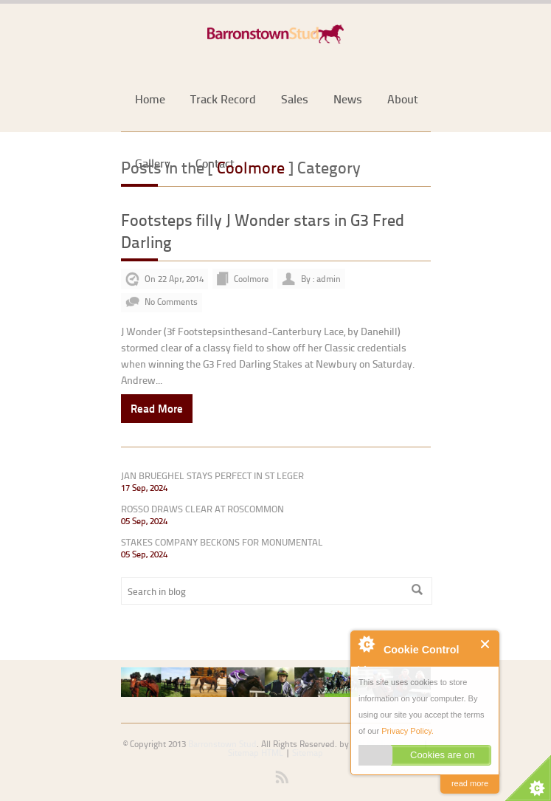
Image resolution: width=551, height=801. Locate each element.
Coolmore (251, 278)
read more (469, 783)
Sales (294, 98)
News (347, 98)
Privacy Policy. (407, 730)
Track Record (223, 98)
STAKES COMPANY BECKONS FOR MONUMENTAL (222, 542)
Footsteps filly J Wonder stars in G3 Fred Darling (262, 230)
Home (150, 98)
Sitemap (307, 752)
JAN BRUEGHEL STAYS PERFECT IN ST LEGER (212, 475)
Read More (157, 408)
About (402, 98)
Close (486, 644)
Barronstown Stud (222, 744)
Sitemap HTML (255, 752)
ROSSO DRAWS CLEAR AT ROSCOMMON (202, 508)
